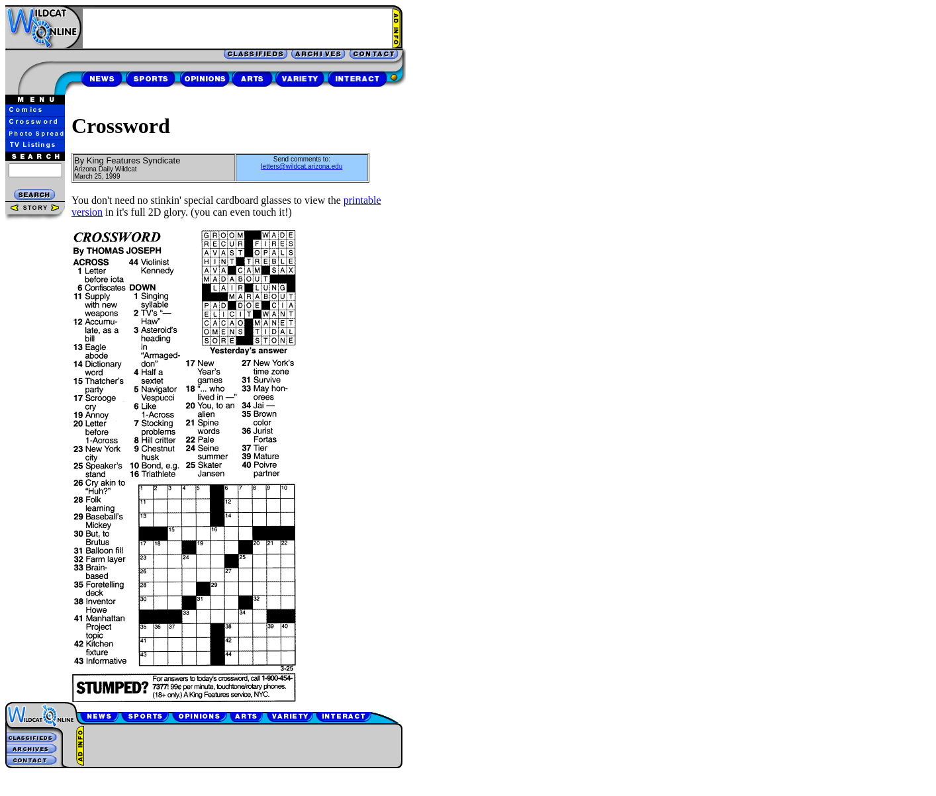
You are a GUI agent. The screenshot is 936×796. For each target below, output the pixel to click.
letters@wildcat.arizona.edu (301, 166)
